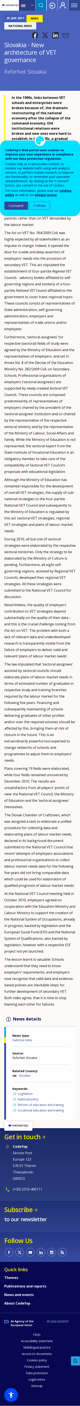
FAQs (37, 1335)
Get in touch (22, 1136)
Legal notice (36, 1379)
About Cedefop (17, 1303)
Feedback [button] (75, 1361)
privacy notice (46, 195)
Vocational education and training (41, 1110)
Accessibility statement (37, 1341)
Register (63, 5)
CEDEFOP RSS (62, 1252)
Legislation (25, 1094)
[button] (35, 35)
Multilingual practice (37, 1347)
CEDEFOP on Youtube (30, 1252)
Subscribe (18, 1209)
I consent (16, 205)
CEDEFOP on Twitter (19, 1252)
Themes (11, 1277)
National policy (28, 1099)
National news (22, 1040)
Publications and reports (25, 1286)
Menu (74, 5)
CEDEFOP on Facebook (9, 1252)
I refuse (39, 205)
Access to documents (37, 1354)
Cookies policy (37, 1360)
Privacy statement (36, 1367)
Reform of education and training (41, 1105)
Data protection (37, 1373)
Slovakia (24, 1075)
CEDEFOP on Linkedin (41, 1252)
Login (52, 5)
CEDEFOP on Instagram (51, 1252)
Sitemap (36, 1386)
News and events (19, 1294)
